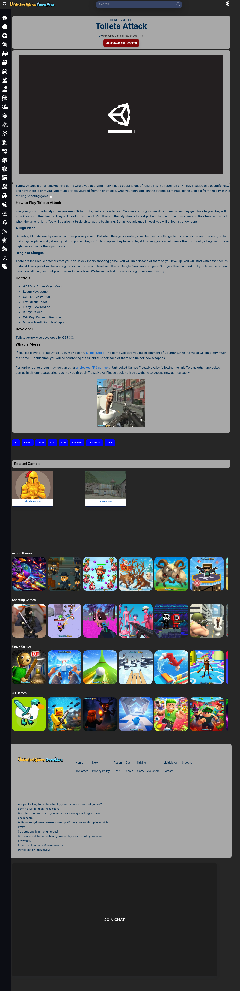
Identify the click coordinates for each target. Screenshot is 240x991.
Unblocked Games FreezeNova (119, 35)
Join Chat (114, 919)
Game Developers (148, 771)
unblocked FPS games (92, 367)
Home (79, 762)
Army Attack (105, 501)
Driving (141, 762)
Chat (117, 771)
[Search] (137, 4)
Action (27, 442)
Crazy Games (21, 646)
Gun (63, 442)
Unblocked (94, 442)
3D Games (19, 693)
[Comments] (142, 36)
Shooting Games (24, 600)
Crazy (41, 442)
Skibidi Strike (95, 353)
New (95, 762)
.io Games (82, 771)
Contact (168, 771)
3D (15, 442)
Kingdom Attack (33, 501)
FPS (52, 442)
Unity (109, 442)
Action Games (22, 553)
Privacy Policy (101, 771)
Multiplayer (170, 762)
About (129, 771)
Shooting (77, 442)
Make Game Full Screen (121, 42)
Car (128, 762)
